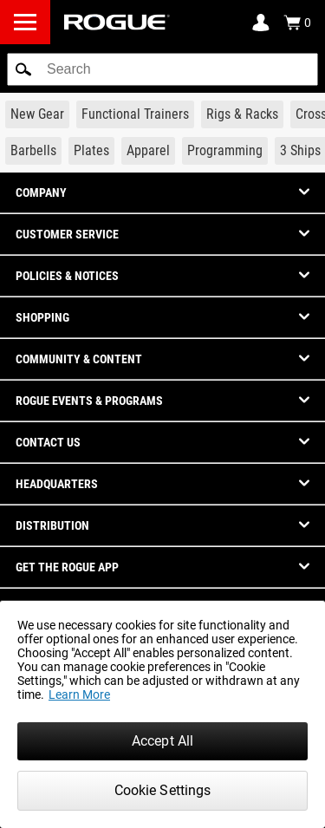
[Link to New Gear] (37, 114)
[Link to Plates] (91, 151)
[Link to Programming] (225, 151)
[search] (162, 69)
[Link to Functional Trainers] (135, 114)
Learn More (79, 694)
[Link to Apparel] (148, 151)
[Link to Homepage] (117, 22)
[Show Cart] (297, 22)
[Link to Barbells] (33, 151)
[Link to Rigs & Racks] (242, 114)
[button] (23, 69)
